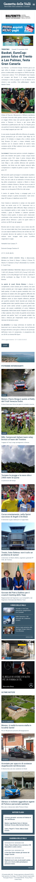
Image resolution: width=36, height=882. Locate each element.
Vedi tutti (30, 867)
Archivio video (29, 637)
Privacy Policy (28, 878)
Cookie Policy (18, 879)
